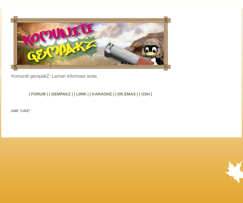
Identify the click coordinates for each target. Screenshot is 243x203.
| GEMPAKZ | (61, 94)
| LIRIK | (81, 94)
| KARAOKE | (102, 94)
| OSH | (145, 94)
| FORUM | (38, 94)
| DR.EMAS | (126, 94)
